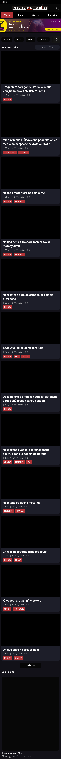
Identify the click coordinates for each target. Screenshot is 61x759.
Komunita (52, 15)
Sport (19, 39)
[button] (54, 39)
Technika (43, 39)
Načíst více (30, 665)
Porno (21, 15)
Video (30, 39)
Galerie (35, 15)
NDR (4, 2)
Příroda (7, 39)
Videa (7, 15)
